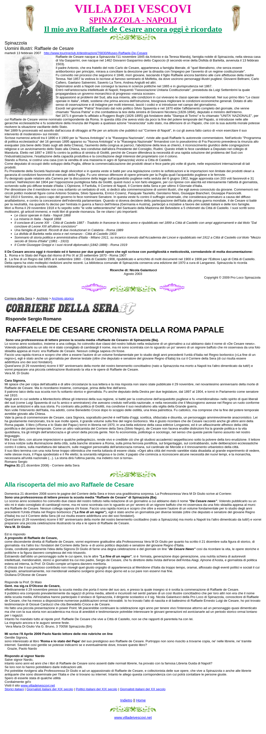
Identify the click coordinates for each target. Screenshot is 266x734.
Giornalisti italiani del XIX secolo (50, 689)
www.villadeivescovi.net (38, 685)
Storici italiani (14, 689)
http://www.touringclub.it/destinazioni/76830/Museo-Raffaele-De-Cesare (95, 53)
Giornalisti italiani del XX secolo (142, 689)
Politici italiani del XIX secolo (96, 689)
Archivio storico (63, 298)
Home (141, 700)
